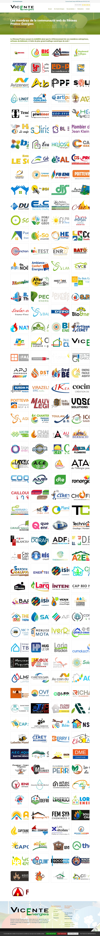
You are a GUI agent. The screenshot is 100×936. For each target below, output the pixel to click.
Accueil (50, 9)
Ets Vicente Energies (59, 9)
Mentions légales (69, 922)
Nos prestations (70, 9)
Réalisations (81, 9)
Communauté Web (69, 926)
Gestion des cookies (70, 924)
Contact (88, 9)
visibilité (37, 39)
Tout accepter (51, 933)
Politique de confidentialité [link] (88, 933)
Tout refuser (62, 933)
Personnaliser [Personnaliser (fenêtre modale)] (73, 933)
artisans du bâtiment (18, 41)
